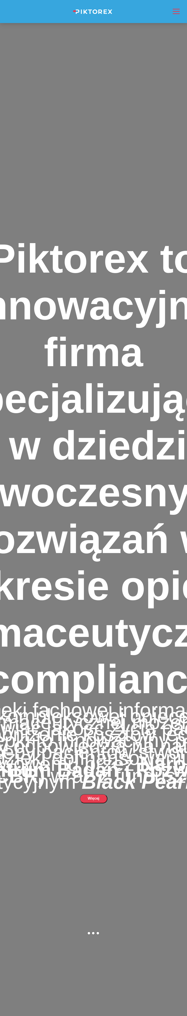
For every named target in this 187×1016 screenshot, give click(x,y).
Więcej (93, 798)
